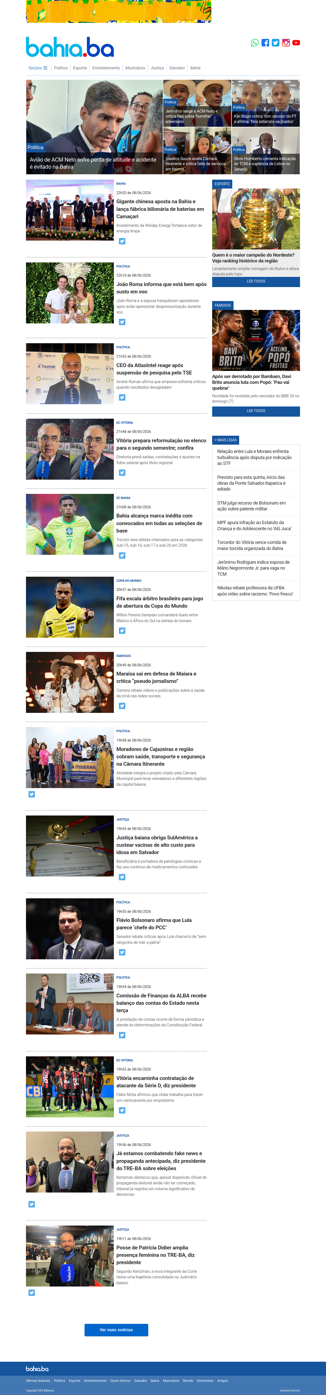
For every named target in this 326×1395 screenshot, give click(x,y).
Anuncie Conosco (290, 1390)
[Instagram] (286, 42)
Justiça (157, 68)
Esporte (80, 68)
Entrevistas (205, 1381)
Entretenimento (106, 68)
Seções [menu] (38, 68)
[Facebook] (265, 42)
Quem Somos (120, 1381)
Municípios (135, 68)
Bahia (195, 68)
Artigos (222, 1381)
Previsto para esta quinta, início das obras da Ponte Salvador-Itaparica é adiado (251, 483)
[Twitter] (275, 42)
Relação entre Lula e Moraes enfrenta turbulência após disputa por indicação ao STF (254, 457)
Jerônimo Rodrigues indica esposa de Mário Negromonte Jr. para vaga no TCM (253, 568)
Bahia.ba (70, 47)
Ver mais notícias (116, 1330)
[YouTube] (296, 42)
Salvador (177, 68)
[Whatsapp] (255, 42)
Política (60, 68)
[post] (116, 207)
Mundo (188, 1381)
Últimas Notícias (38, 1381)
